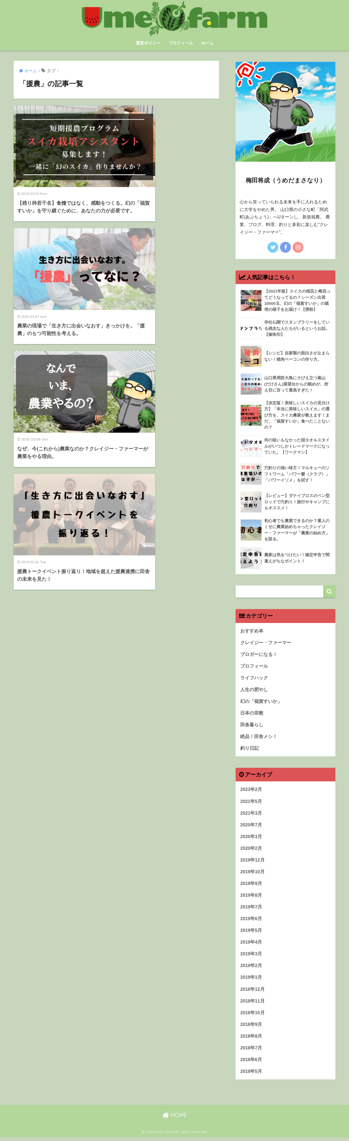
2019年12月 (252, 862)
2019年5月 (251, 933)
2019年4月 (251, 944)
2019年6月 (251, 921)
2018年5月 (251, 1074)
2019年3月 (251, 956)
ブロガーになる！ (258, 655)
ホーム (207, 43)
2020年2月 (251, 850)
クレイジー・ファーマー (265, 643)
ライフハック (254, 679)
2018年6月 (251, 1063)
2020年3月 (251, 838)
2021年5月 (251, 803)
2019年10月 (252, 874)
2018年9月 (251, 1027)
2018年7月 (251, 1051)
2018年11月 (252, 1004)
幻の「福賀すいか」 (261, 702)
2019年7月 (251, 909)
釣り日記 (249, 749)
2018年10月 (252, 1016)
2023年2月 (251, 791)
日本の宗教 (251, 714)
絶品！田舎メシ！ (258, 738)
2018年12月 (252, 992)
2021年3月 (251, 815)
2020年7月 (251, 826)
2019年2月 (251, 968)
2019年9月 (251, 886)
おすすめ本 (251, 631)
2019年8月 (251, 897)
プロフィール (181, 43)
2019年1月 (251, 980)
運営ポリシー (148, 43)
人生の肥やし (254, 690)
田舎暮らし (251, 726)
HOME (174, 1118)
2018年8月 (251, 1039)
